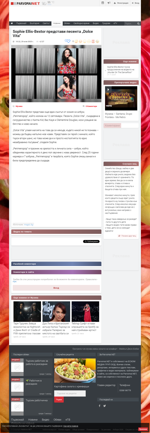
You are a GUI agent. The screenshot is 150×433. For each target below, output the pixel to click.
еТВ (68, 419)
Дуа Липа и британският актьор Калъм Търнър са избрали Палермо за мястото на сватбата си (56, 328)
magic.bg (28, 224)
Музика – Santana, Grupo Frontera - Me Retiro (118, 115)
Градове (106, 23)
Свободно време (81, 23)
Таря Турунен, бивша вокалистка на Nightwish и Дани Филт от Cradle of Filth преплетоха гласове (26, 328)
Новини (56, 23)
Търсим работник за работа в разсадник (37, 362)
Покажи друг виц (127, 236)
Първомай (17, 419)
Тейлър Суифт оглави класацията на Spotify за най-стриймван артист (85, 327)
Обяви (57, 419)
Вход (56, 288)
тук (14, 281)
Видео (45, 419)
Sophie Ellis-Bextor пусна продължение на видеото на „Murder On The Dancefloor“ (120, 69)
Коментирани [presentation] (112, 125)
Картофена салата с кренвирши (71, 386)
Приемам (143, 429)
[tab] (112, 125)
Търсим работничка (37, 400)
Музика (19, 106)
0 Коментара (91, 106)
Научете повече (70, 426)
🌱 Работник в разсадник (34, 382)
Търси (59, 400)
